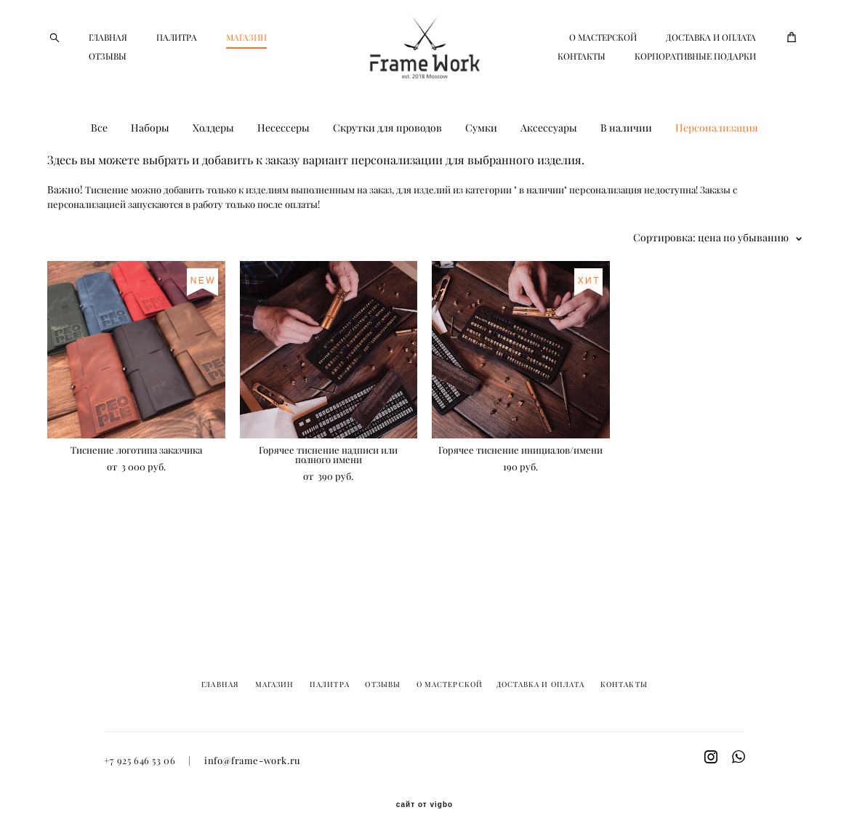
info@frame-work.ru (252, 761)
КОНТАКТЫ (732, 68)
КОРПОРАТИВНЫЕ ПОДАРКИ (695, 87)
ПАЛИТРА (176, 59)
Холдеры (213, 171)
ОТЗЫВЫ (177, 78)
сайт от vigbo (424, 805)
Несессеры (283, 171)
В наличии (626, 171)
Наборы (150, 171)
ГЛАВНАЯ (108, 59)
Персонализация (716, 171)
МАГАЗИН (109, 78)
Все (99, 171)
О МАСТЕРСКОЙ (722, 49)
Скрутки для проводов (387, 171)
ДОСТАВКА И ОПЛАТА (634, 68)
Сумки (481, 171)
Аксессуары (548, 171)
